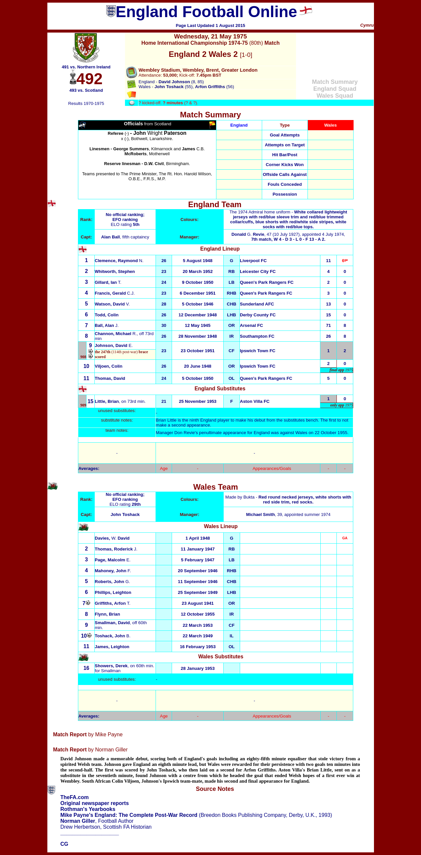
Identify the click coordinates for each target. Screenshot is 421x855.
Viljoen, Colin (108, 366)
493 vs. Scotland (86, 90)
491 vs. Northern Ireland (86, 66)
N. (119, 260)
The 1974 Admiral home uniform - (288, 219)
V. (112, 304)
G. (248, 234)
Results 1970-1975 (86, 103)
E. (114, 345)
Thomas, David (110, 378)
